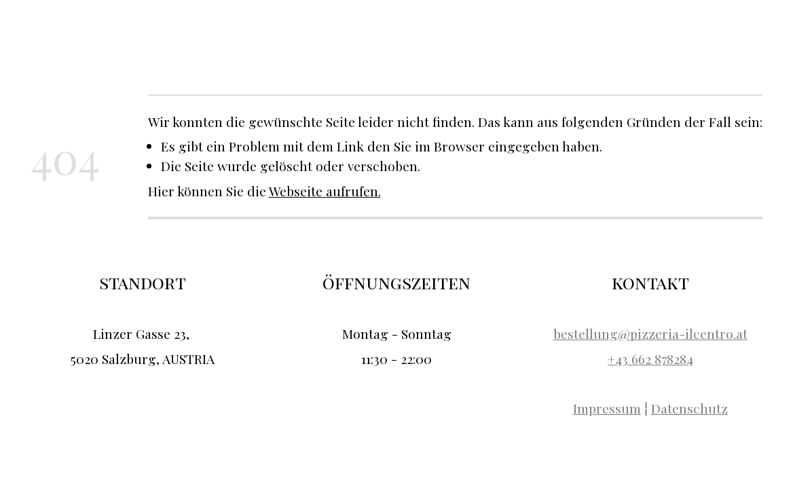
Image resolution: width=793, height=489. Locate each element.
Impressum (607, 408)
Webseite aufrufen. (325, 191)
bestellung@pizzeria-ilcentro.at (650, 333)
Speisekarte (649, 32)
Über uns (587, 32)
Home (539, 32)
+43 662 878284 (650, 358)
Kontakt (708, 32)
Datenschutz (689, 408)
